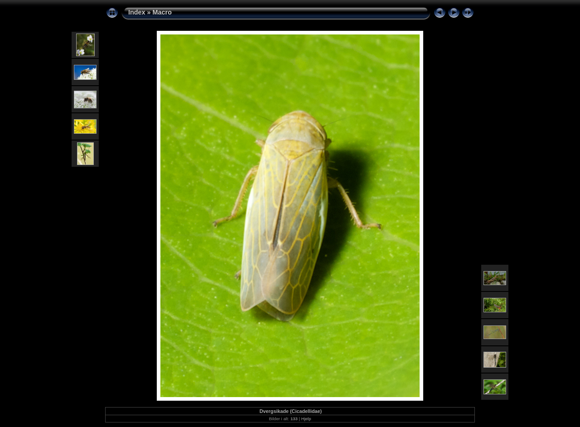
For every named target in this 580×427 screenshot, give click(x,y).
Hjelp (306, 418)
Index (136, 12)
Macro (162, 12)
